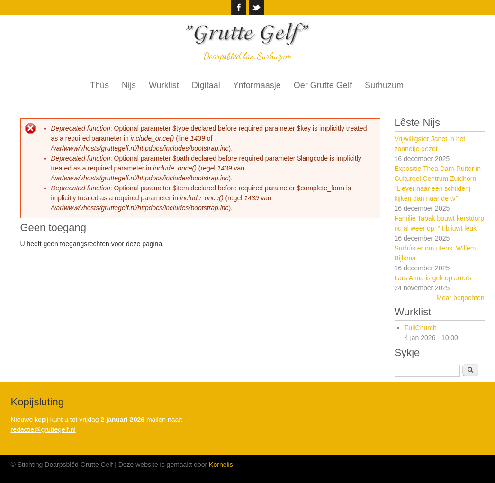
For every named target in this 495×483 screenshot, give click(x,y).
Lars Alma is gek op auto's (433, 278)
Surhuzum (384, 85)
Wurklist (164, 85)
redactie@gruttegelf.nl (43, 429)
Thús (99, 85)
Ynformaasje (257, 85)
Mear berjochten (460, 298)
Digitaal (206, 85)
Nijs (129, 85)
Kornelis (221, 464)
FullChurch (421, 327)
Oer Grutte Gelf (323, 85)
